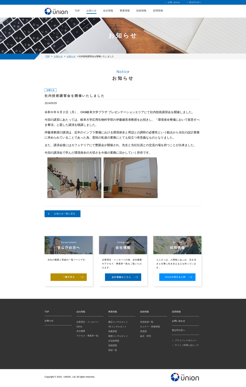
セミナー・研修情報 (150, 326)
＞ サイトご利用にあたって (185, 345)
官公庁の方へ (178, 330)
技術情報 (141, 10)
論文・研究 (145, 336)
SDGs (79, 326)
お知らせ (91, 10)
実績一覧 (112, 350)
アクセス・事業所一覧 (87, 335)
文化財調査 (113, 340)
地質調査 (112, 345)
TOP (77, 10)
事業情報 (125, 10)
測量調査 (112, 331)
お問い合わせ (178, 321)
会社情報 (108, 10)
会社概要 (80, 331)
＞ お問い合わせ (172, 2)
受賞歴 (143, 331)
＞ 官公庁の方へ (194, 2)
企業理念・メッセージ (87, 322)
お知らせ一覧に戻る (64, 213)
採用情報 (158, 10)
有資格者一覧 (146, 322)
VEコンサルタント (117, 326)
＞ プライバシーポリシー (184, 340)
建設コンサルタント (118, 322)
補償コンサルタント (118, 336)
